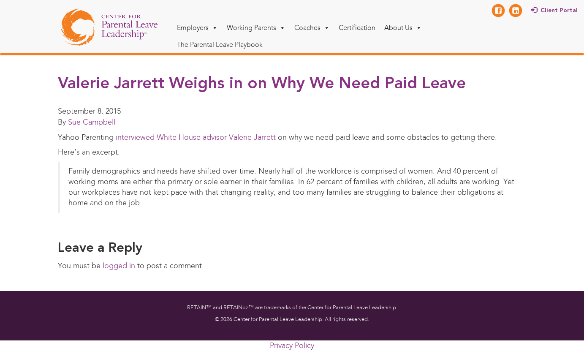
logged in (119, 265)
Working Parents (256, 28)
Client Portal (559, 11)
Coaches (312, 28)
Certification (357, 28)
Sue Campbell (91, 122)
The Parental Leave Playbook (220, 45)
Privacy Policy (292, 345)
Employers (197, 28)
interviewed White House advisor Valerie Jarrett (195, 137)
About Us (403, 28)
